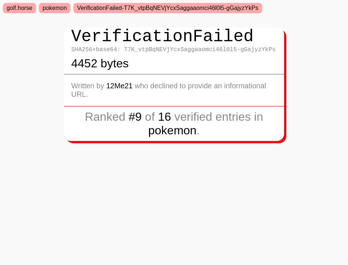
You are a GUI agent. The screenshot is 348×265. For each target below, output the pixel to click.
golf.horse (19, 8)
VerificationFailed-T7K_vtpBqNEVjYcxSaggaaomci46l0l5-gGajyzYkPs (167, 8)
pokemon (55, 8)
